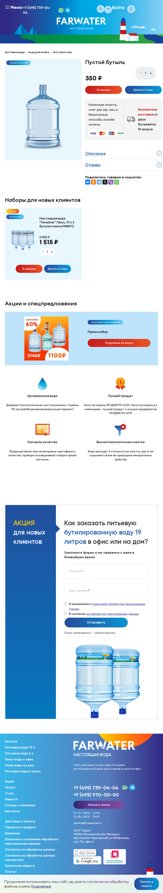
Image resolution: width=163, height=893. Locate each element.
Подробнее (41, 886)
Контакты (12, 811)
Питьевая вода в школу (23, 771)
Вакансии (12, 833)
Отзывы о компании (20, 805)
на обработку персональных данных (112, 613)
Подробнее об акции (119, 342)
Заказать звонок (99, 804)
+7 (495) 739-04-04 (37, 10)
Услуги (10, 787)
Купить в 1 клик (143, 89)
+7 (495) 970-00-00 (96, 795)
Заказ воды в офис (19, 759)
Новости (11, 799)
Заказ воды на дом (19, 765)
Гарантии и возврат (20, 827)
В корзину (103, 89)
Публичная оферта (20, 866)
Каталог (11, 741)
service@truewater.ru (87, 823)
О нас (9, 793)
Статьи (11, 872)
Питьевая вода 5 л (19, 753)
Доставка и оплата (20, 821)
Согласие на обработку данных (30, 849)
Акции (9, 781)
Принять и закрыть (146, 883)
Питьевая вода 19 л (20, 747)
